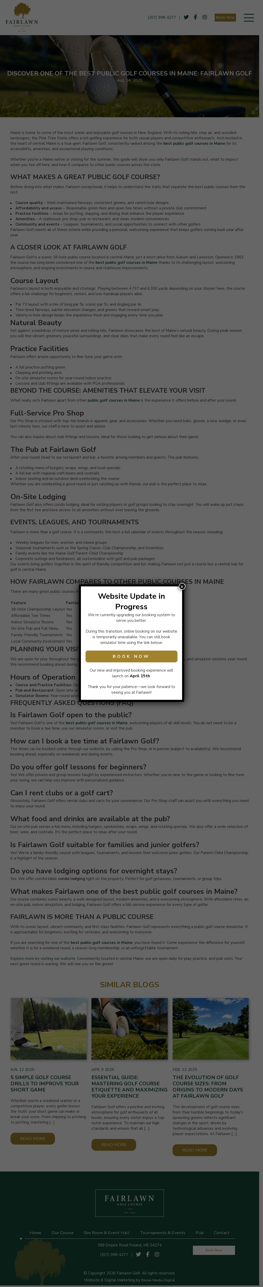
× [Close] (182, 586)
